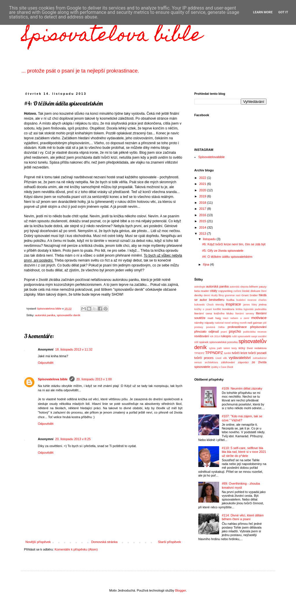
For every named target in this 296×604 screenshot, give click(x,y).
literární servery (244, 313)
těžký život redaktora (252, 348)
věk (225, 358)
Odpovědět (45, 362)
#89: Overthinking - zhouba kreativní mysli (241, 485)
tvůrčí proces (203, 358)
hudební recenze (246, 300)
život (230, 366)
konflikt (217, 309)
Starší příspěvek (169, 542)
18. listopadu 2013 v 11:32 (73, 349)
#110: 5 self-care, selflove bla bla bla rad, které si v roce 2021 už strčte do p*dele (244, 451)
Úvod (218, 358)
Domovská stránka (104, 542)
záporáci (243, 362)
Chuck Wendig (215, 304)
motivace (259, 318)
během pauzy (258, 286)
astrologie (199, 286)
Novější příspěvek (38, 542)
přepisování (258, 327)
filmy (221, 295)
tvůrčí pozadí (257, 353)
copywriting (225, 290)
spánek (203, 342)
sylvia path (215, 348)
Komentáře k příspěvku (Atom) (76, 549)
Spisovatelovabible (211, 157)
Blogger (180, 590)
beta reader (201, 290)
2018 (203, 202)
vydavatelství (240, 357)
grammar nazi (232, 295)
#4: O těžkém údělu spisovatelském (227, 256)
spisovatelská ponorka (223, 342)
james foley (250, 304)
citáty (213, 290)
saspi (254, 336)
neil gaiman (254, 322)
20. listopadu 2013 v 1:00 (94, 379)
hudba (230, 299)
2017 (203, 208)
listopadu (210, 239)
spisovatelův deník (68, 315)
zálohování (228, 362)
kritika (239, 309)
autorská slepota (239, 286)
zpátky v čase (218, 367)
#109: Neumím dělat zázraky (242, 388)
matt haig (214, 318)
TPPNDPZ (214, 353)
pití (265, 322)
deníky (198, 295)
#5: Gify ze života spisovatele (222, 250)
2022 (203, 177)
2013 (203, 233)
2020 (203, 190)
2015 (203, 221)
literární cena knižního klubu (213, 313)
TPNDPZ (199, 353)
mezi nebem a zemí (236, 318)
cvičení (237, 291)
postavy (198, 327)
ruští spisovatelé (241, 336)
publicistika (249, 331)
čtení (264, 291)
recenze (262, 331)
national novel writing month (231, 322)
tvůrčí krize (239, 353)
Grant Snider (249, 295)
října (206, 264)
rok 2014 (215, 336)
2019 (203, 196)
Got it (283, 12)
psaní (224, 331)
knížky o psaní (203, 309)
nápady (209, 322)
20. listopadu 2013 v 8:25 (73, 439)
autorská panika (45, 315)
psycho (235, 331)
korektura (228, 309)
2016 (203, 215)
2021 (203, 184)
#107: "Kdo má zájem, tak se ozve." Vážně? (242, 418)
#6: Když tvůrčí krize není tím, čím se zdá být (233, 244)
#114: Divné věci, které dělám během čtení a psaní (243, 517)
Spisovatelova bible (111, 36)
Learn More (263, 12)
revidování (201, 336)
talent (227, 348)
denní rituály (211, 295)
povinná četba (215, 327)
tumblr (227, 353)
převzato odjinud (206, 331)
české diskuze (251, 290)
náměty (199, 322)
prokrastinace (237, 327)
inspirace (233, 304)
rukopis (226, 336)
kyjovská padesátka (255, 309)
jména (263, 304)
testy (234, 348)
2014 (203, 227)
